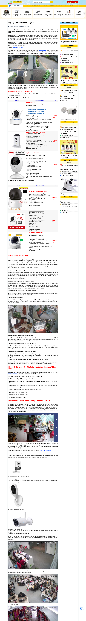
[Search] (41, 2)
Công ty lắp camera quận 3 (46, 450)
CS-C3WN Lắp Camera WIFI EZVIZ (68, 119)
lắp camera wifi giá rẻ (18, 47)
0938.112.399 (72, 2)
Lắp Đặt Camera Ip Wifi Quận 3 (21, 23)
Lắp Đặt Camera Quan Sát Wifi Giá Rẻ (69, 194)
